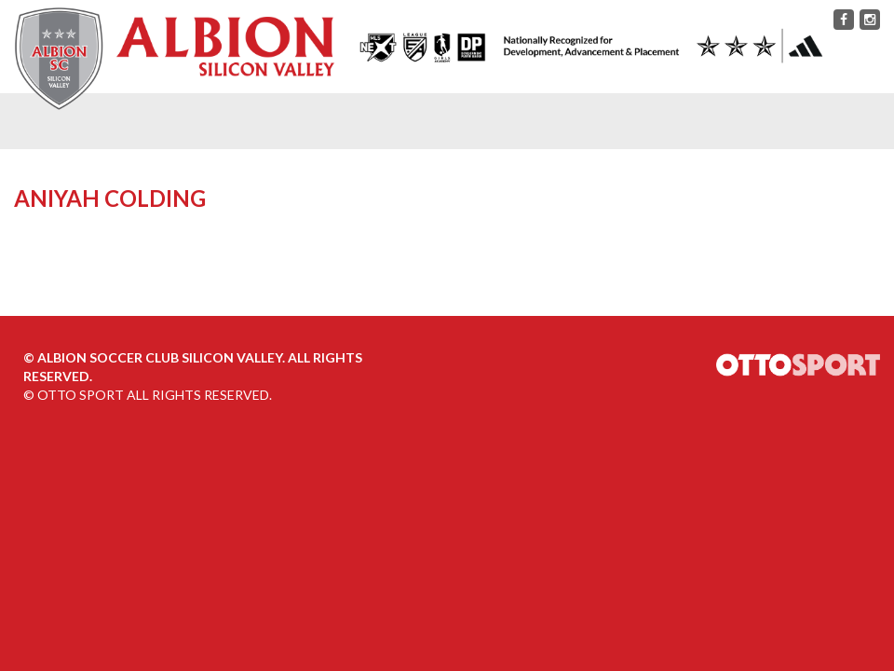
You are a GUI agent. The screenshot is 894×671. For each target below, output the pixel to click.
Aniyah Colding (110, 198)
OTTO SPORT (80, 395)
